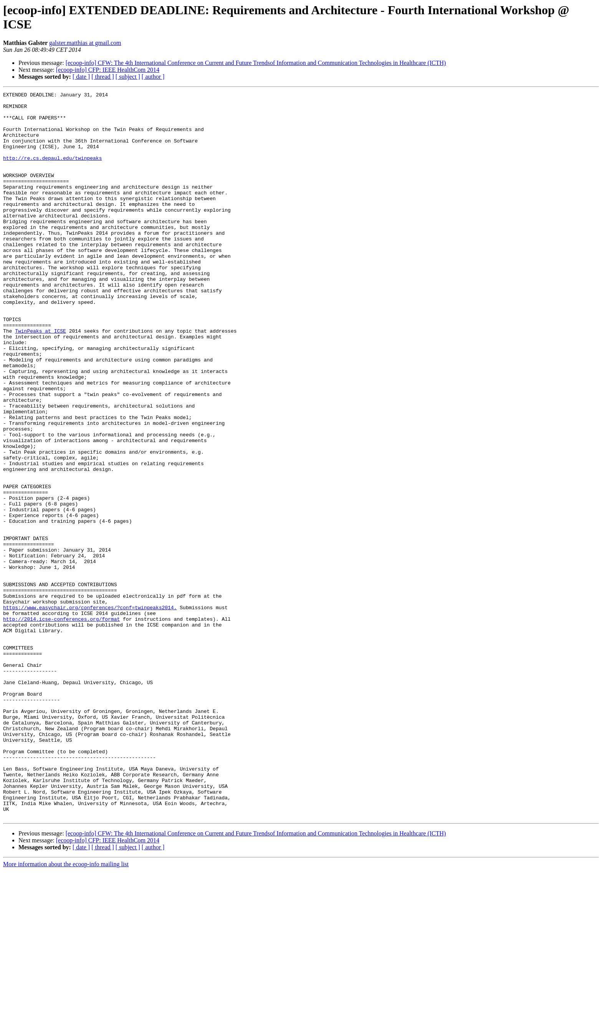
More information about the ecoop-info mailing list (66, 1009)
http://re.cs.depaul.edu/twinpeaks (52, 171)
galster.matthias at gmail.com (85, 43)
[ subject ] (128, 76)
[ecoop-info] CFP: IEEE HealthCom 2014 (107, 69)
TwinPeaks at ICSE (40, 379)
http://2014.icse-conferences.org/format (61, 724)
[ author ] (153, 76)
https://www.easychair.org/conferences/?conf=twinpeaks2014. (90, 711)
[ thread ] (102, 76)
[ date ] (81, 76)
